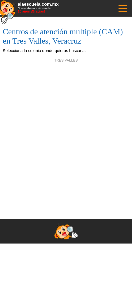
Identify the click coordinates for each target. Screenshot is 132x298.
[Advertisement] (66, 134)
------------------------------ (122, 8)
